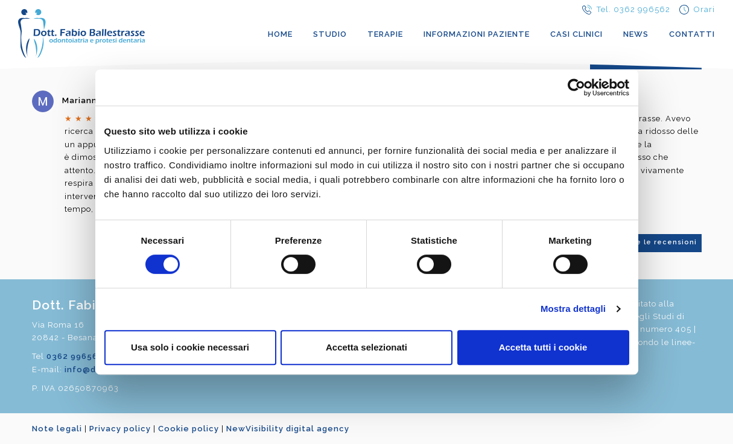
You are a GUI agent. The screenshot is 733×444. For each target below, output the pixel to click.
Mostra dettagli (573, 308)
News (636, 34)
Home (280, 34)
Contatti (692, 34)
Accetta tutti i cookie (543, 347)
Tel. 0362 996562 (633, 9)
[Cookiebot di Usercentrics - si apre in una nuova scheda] (576, 87)
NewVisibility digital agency (287, 428)
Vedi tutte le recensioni (650, 242)
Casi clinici (576, 34)
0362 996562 (74, 356)
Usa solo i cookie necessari (190, 347)
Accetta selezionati (366, 347)
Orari (704, 9)
